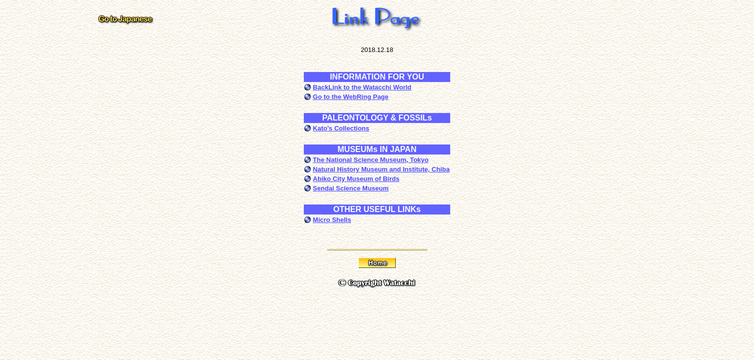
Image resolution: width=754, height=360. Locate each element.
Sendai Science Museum (351, 188)
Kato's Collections (341, 128)
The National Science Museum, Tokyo (371, 160)
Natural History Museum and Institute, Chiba (381, 169)
